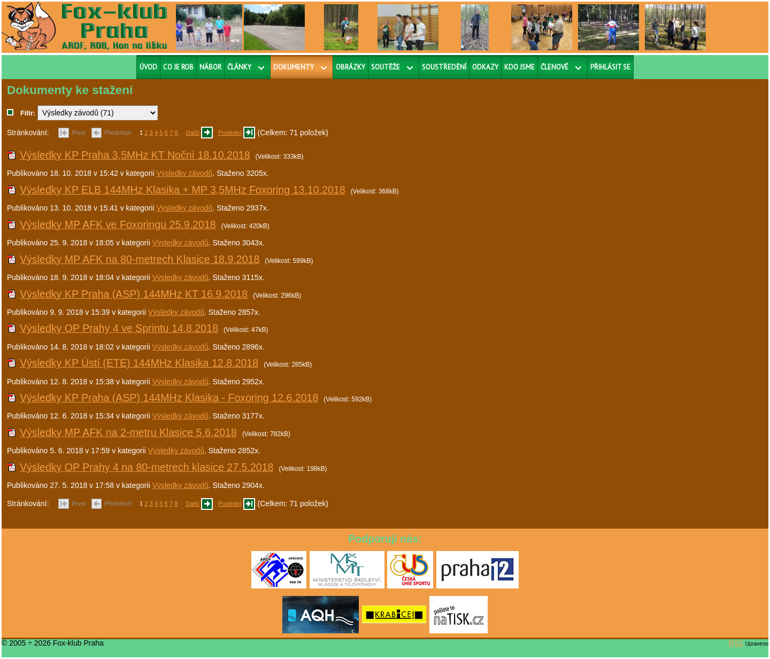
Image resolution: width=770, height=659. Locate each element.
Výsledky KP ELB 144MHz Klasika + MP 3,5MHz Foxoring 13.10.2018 (182, 190)
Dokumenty (293, 67)
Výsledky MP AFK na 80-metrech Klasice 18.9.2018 (139, 259)
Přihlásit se (610, 67)
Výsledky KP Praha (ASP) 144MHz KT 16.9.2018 (134, 294)
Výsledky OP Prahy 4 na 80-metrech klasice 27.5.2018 (147, 467)
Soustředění (444, 67)
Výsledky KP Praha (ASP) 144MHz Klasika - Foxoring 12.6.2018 (169, 398)
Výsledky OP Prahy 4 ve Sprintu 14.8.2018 (119, 328)
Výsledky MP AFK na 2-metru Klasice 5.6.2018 (128, 432)
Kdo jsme (519, 67)
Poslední (230, 132)
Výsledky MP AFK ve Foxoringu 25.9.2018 (118, 224)
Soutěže (385, 67)
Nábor (210, 67)
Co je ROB (178, 67)
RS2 (736, 643)
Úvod (148, 67)
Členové (554, 67)
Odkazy (485, 67)
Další (193, 132)
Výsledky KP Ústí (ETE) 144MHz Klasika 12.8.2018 (139, 363)
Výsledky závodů (184, 173)
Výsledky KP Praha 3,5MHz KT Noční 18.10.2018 (135, 155)
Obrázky (350, 67)
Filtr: (27, 113)
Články (239, 67)
